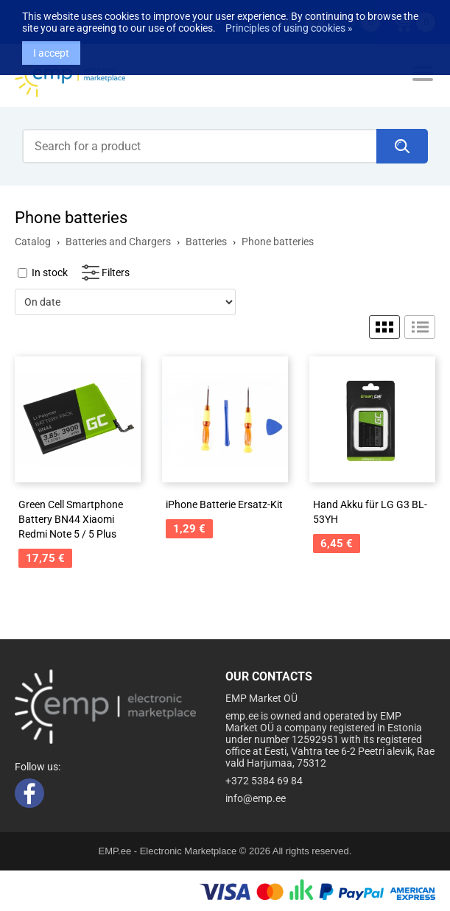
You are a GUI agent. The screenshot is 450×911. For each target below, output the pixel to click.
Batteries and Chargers (118, 241)
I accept (51, 47)
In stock (50, 272)
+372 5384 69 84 (264, 781)
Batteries (206, 241)
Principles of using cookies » (289, 22)
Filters (116, 272)
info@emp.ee (255, 798)
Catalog (33, 241)
